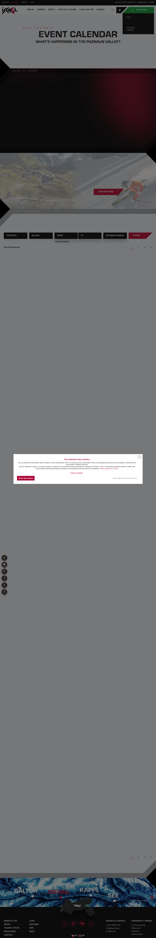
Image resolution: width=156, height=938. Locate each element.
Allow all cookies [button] (26, 478)
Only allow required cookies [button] (125, 478)
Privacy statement (105, 468)
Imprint (115, 468)
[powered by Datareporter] (140, 458)
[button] (76, 473)
